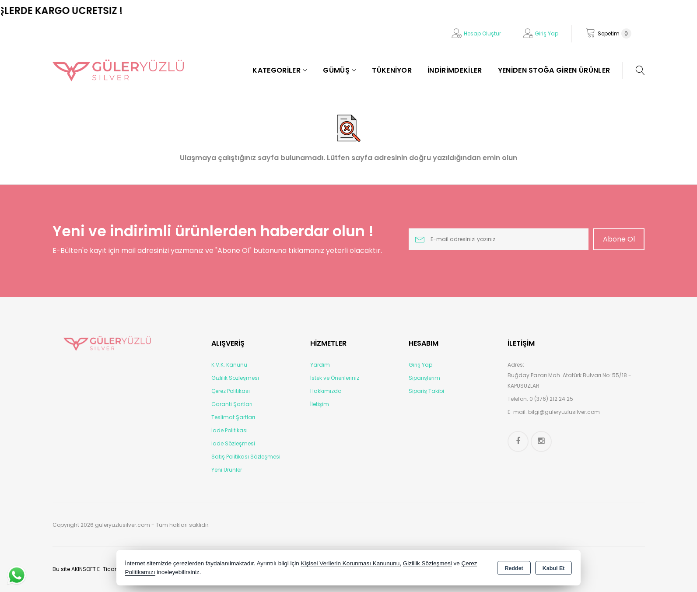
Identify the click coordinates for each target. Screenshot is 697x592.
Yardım (320, 364)
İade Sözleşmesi (233, 443)
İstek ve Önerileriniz (334, 378)
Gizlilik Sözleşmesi (235, 378)
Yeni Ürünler (226, 469)
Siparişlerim (424, 378)
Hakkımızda (326, 391)
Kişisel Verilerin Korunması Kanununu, (351, 563)
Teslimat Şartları (233, 417)
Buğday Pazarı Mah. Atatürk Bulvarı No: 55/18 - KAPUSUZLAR (569, 380)
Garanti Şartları (231, 404)
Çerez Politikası (230, 391)
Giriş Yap (546, 33)
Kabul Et (554, 568)
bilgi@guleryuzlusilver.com (564, 412)
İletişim (319, 404)
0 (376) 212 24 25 (551, 399)
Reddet (513, 568)
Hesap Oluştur (482, 33)
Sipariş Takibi (426, 391)
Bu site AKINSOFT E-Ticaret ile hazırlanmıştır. (110, 569)
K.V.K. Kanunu (229, 364)
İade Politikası (229, 430)
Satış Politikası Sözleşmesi (245, 456)
